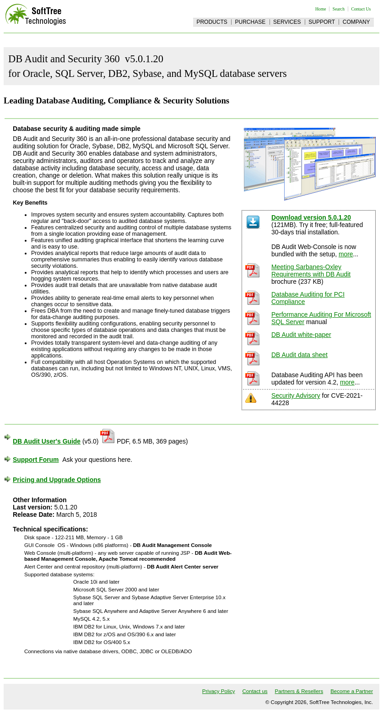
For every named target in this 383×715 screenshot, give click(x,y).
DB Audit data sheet (299, 354)
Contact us (255, 691)
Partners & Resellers (299, 691)
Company (356, 22)
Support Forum (36, 459)
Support (321, 22)
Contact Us (361, 8)
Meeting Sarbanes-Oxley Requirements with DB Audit (311, 270)
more (346, 254)
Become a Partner (351, 691)
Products (211, 22)
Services (287, 22)
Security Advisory (295, 395)
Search (339, 8)
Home (320, 8)
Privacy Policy (218, 691)
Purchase (250, 22)
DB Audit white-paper (301, 334)
